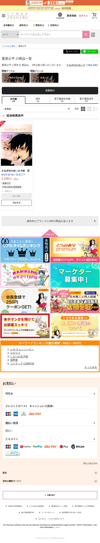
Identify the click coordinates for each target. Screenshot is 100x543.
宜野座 (14, 360)
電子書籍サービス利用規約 (84, 507)
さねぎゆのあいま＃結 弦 (81, 66)
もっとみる (90, 367)
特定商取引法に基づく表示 (71, 513)
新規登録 (70, 16)
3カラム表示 (83, 109)
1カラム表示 (95, 109)
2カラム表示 (89, 109)
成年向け (23, 26)
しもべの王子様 (19, 357)
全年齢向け (9, 26)
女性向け (54, 26)
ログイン (82, 16)
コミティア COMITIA (22, 364)
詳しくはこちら (90, 464)
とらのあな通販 (8, 47)
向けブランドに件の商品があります (50, 221)
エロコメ (15, 353)
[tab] (38, 100)
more (58, 528)
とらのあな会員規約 (36, 507)
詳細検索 (93, 35)
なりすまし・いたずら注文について (51, 519)
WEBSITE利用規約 (15, 507)
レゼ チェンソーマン (22, 350)
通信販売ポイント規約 (59, 507)
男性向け (39, 26)
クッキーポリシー (48, 513)
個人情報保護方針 (27, 513)
